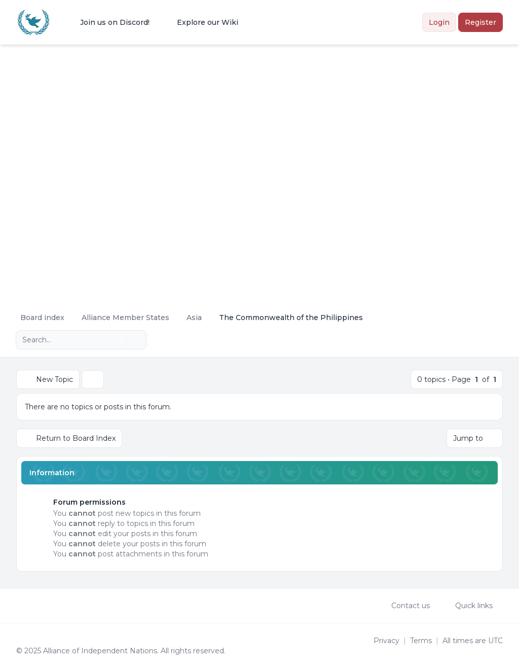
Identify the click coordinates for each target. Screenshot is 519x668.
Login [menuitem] (439, 22)
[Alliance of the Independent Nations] (33, 22)
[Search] (117, 339)
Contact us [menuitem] (404, 605)
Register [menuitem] (480, 22)
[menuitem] (108, 22)
